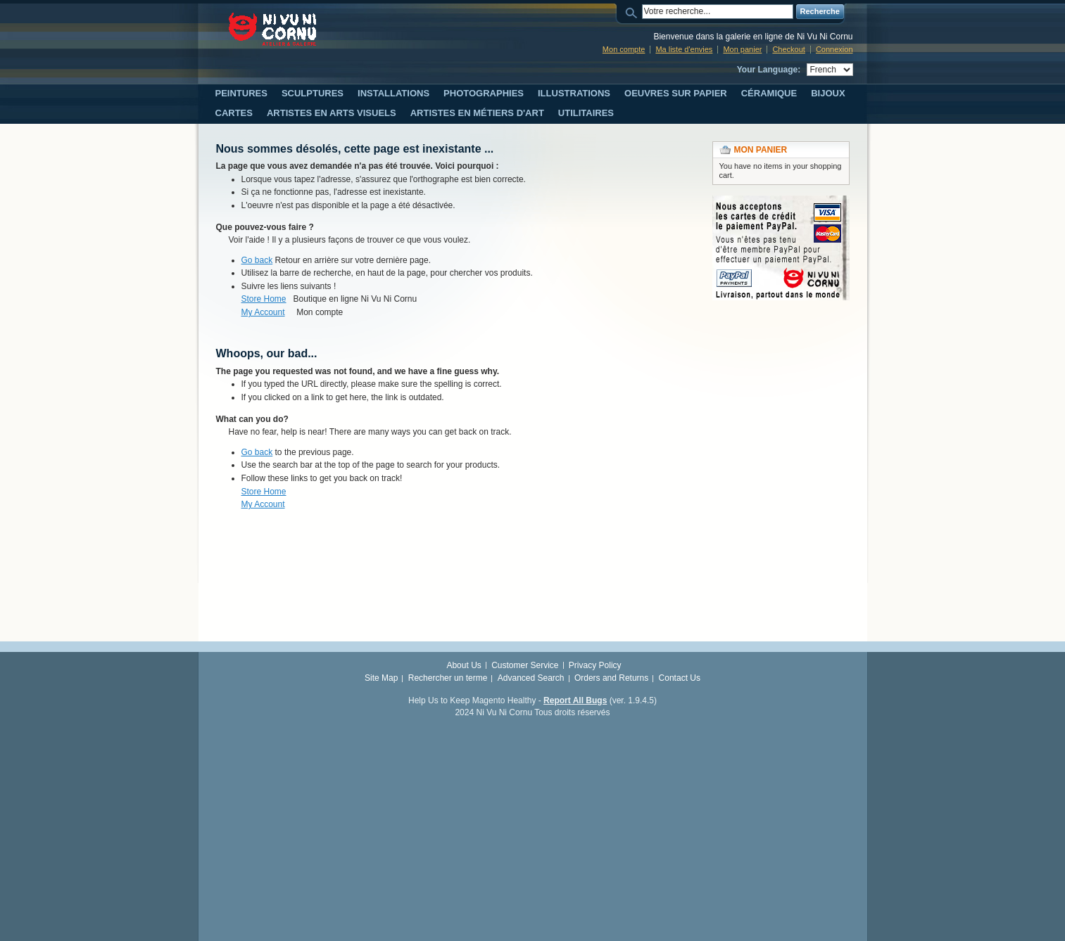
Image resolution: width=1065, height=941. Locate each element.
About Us (463, 665)
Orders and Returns (611, 678)
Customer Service (524, 665)
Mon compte (624, 49)
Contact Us (679, 678)
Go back (257, 260)
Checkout (788, 49)
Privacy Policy (595, 665)
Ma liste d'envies (683, 49)
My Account (263, 312)
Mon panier (742, 49)
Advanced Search (531, 678)
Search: (633, 11)
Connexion (834, 49)
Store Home (263, 299)
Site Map (381, 678)
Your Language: (768, 70)
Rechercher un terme (448, 678)
